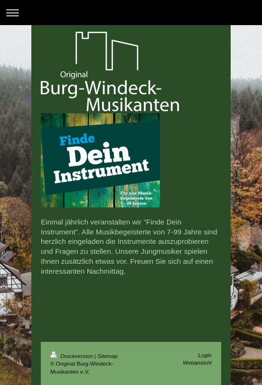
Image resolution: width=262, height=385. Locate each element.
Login (205, 355)
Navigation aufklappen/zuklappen (131, 12)
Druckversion (72, 356)
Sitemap (107, 356)
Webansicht (197, 362)
